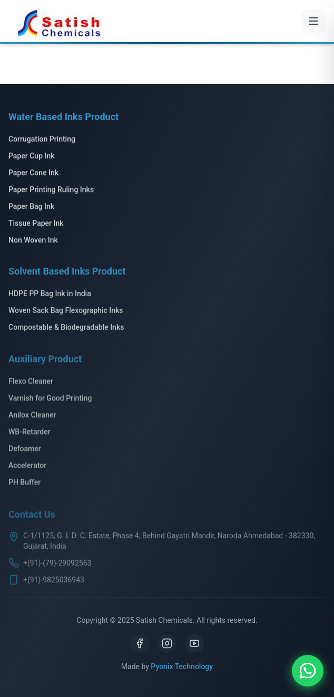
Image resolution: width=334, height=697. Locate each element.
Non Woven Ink (33, 241)
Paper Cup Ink (31, 157)
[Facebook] (139, 643)
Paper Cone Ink (33, 173)
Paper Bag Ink (31, 207)
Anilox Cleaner (32, 416)
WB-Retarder (29, 433)
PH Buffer (24, 484)
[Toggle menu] (313, 21)
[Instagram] (167, 643)
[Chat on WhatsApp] (307, 670)
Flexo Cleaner (30, 383)
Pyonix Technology (182, 666)
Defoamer (24, 450)
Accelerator (27, 467)
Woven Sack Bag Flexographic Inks (65, 312)
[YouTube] (194, 643)
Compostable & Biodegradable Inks (66, 329)
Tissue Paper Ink (36, 224)
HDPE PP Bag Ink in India (49, 295)
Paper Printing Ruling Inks (51, 190)
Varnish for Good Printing (50, 400)
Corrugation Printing (41, 140)
